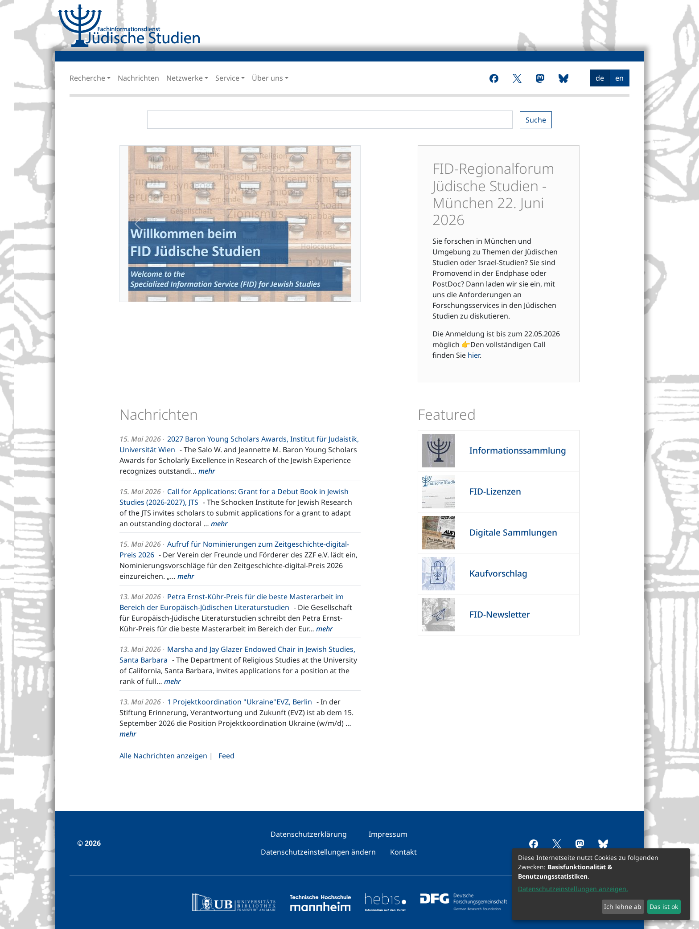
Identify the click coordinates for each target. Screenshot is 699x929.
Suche (536, 120)
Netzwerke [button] (184, 78)
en (619, 78)
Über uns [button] (267, 78)
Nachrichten (138, 78)
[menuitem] (536, 78)
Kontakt (403, 852)
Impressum (388, 834)
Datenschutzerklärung (309, 834)
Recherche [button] (87, 78)
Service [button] (227, 78)
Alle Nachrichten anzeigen (163, 756)
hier (474, 355)
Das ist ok (664, 906)
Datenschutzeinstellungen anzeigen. (573, 888)
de (600, 78)
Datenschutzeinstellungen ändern (318, 852)
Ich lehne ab (622, 906)
